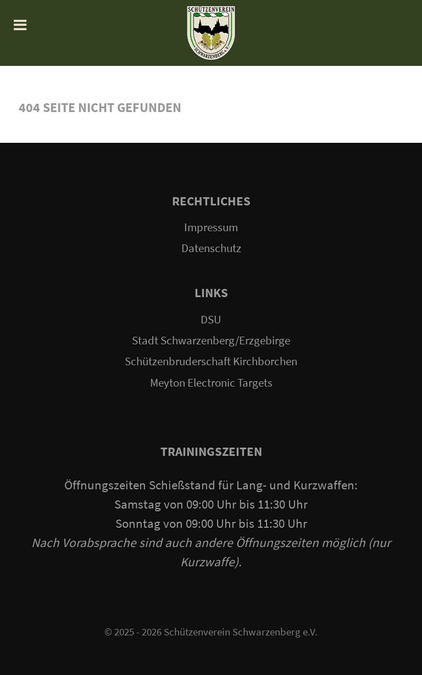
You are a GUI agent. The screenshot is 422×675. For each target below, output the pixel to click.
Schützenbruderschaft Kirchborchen (211, 361)
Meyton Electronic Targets (211, 383)
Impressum (211, 227)
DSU (211, 320)
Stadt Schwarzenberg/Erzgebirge (211, 340)
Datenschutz (211, 248)
